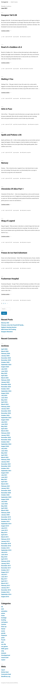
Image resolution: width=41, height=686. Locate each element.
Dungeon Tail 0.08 (9, 15)
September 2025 (6, 364)
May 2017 (4, 579)
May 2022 (4, 453)
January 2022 (5, 462)
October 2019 (5, 521)
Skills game (24, 124)
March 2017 (4, 583)
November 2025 (6, 360)
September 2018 (6, 550)
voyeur (3, 660)
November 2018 (6, 546)
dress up (3, 626)
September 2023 (6, 417)
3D (2, 606)
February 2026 (5, 353)
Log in (3, 670)
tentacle (3, 653)
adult (22, 68)
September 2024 (6, 391)
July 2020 (4, 501)
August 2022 (5, 446)
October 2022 (5, 442)
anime (3, 613)
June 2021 (4, 477)
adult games (23, 36)
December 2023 (6, 411)
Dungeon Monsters (7, 331)
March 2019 (4, 537)
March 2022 (4, 457)
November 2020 (6, 493)
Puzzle (16, 124)
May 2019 (4, 532)
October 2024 (5, 389)
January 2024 (5, 409)
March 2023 (4, 431)
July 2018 (4, 552)
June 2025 (4, 371)
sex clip (3, 644)
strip (2, 651)
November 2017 (6, 568)
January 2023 (5, 435)
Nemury (4, 163)
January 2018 (5, 563)
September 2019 (6, 523)
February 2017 (5, 585)
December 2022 (6, 437)
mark (3, 36)
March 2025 (4, 378)
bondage (3, 618)
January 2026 (5, 355)
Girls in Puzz (6, 109)
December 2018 (6, 543)
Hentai (3, 629)
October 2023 (5, 415)
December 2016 (6, 590)
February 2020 (5, 512)
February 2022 (5, 459)
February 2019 (5, 539)
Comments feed (6, 674)
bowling (3, 620)
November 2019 (6, 519)
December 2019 (6, 517)
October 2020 (5, 495)
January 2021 (5, 488)
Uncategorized (5, 655)
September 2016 (6, 594)
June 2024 (4, 397)
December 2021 (6, 464)
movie (3, 631)
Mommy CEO (5, 323)
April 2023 (4, 428)
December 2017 (6, 565)
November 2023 (6, 413)
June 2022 (4, 451)
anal (2, 609)
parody (3, 633)
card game (4, 622)
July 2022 (4, 448)
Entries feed (4, 672)
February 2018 (5, 561)
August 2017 (5, 572)
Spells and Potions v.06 (11, 135)
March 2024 (4, 404)
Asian (3, 615)
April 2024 (4, 402)
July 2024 (4, 395)
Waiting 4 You (7, 79)
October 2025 (5, 362)
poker (3, 637)
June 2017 (4, 576)
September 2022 (6, 444)
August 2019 (5, 526)
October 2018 (5, 548)
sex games (17, 36)
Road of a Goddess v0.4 (11, 47)
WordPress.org (5, 676)
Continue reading (6, 30)
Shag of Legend (8, 221)
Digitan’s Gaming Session (8, 327)
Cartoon (3, 624)
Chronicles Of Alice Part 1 (12, 189)
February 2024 (5, 406)
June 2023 (4, 424)
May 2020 (4, 506)
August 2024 (5, 393)
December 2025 (6, 358)
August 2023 (5, 420)
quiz (2, 642)
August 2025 (5, 367)
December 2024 (6, 384)
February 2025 (5, 380)
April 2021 (4, 481)
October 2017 (5, 570)
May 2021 (4, 479)
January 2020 (5, 515)
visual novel (4, 657)
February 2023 (5, 433)
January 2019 (5, 541)
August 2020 (5, 499)
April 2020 (4, 508)
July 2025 (4, 369)
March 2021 (4, 484)
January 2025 (5, 382)
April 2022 (4, 455)
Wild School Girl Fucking (8, 329)
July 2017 (4, 574)
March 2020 (4, 510)
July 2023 (4, 422)
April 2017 (4, 581)
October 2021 (5, 468)
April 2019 (4, 535)
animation (4, 611)
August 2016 (5, 596)
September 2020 (6, 497)
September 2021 (6, 470)
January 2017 (5, 588)
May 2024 (4, 400)
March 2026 (4, 351)
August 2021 (5, 473)
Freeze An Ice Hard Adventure (14, 253)
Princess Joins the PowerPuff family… (12, 325)
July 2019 (4, 528)
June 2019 (4, 530)
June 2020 (4, 504)
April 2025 (4, 375)
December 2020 (6, 490)
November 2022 (6, 439)
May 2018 (4, 557)
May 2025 (4, 373)
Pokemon (4, 635)
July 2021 (4, 475)
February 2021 (5, 486)
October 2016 (5, 592)
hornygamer (4, 2)
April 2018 (4, 559)
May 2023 (4, 426)
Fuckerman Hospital (10, 279)
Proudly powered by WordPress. (12, 682)
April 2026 (4, 349)
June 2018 (4, 554)
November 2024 (6, 386)
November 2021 (6, 466)
